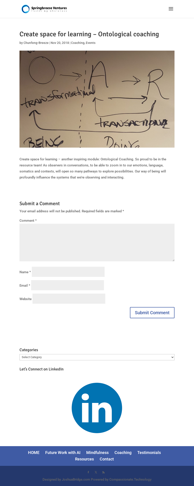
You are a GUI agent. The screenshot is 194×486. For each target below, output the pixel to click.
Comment (28, 221)
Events (90, 43)
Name (25, 272)
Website (25, 299)
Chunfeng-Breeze (36, 43)
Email (24, 286)
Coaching (77, 43)
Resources (84, 459)
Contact (107, 459)
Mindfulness (97, 452)
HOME (33, 452)
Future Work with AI (62, 452)
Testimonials (149, 452)
